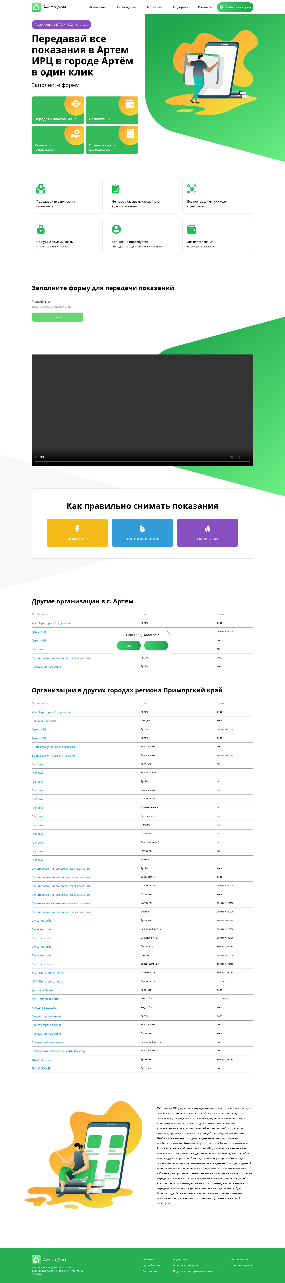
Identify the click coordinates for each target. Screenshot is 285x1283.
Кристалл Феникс (43, 990)
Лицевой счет (41, 301)
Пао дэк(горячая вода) (46, 666)
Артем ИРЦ (39, 632)
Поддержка (180, 7)
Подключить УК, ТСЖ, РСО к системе (61, 24)
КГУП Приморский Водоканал (51, 623)
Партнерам (154, 7)
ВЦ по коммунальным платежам (53, 747)
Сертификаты (239, 1259)
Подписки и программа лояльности (195, 1271)
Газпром (37, 649)
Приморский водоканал (48, 1042)
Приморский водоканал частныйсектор (58, 1051)
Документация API (242, 1265)
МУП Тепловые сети (45, 999)
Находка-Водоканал (45, 720)
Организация (40, 614)
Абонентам (97, 7)
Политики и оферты (185, 1265)
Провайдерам (126, 7)
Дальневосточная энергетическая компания (61, 658)
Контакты (205, 7)
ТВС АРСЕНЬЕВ (41, 1059)
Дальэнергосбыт (42, 920)
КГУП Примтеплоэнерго (47, 972)
